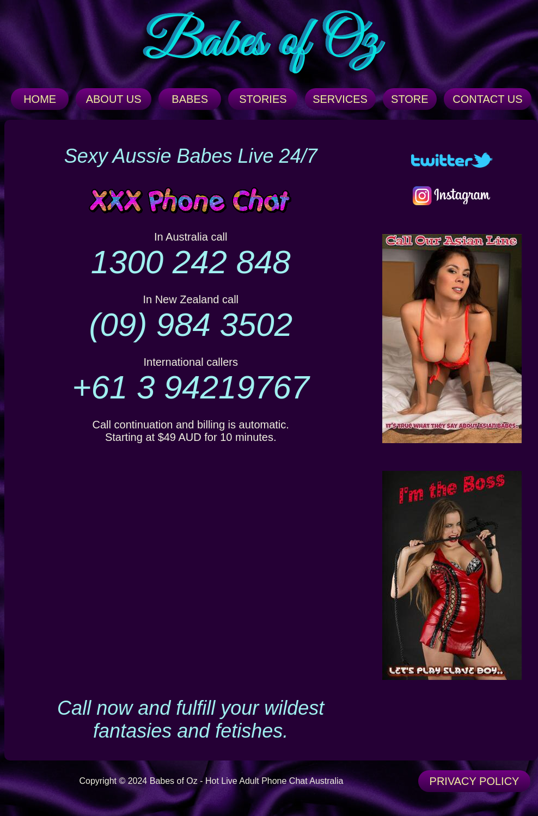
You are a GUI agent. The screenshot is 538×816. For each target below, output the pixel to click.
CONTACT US (487, 99)
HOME (39, 99)
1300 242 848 (191, 262)
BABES (190, 99)
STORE (410, 99)
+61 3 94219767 (190, 387)
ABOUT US (114, 99)
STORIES (262, 99)
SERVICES (340, 99)
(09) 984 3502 (190, 324)
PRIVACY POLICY (474, 781)
